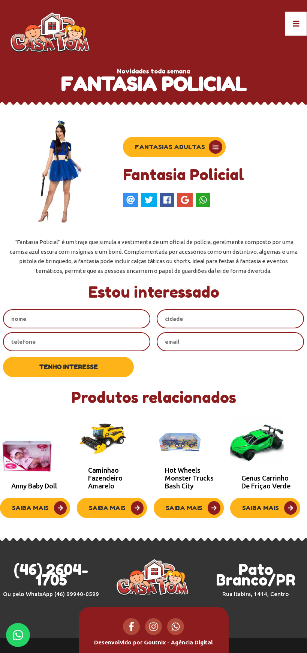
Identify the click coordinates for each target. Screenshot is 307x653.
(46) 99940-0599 (76, 594)
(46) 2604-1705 (51, 574)
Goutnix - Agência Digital (178, 642)
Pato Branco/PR (255, 578)
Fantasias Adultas (178, 147)
